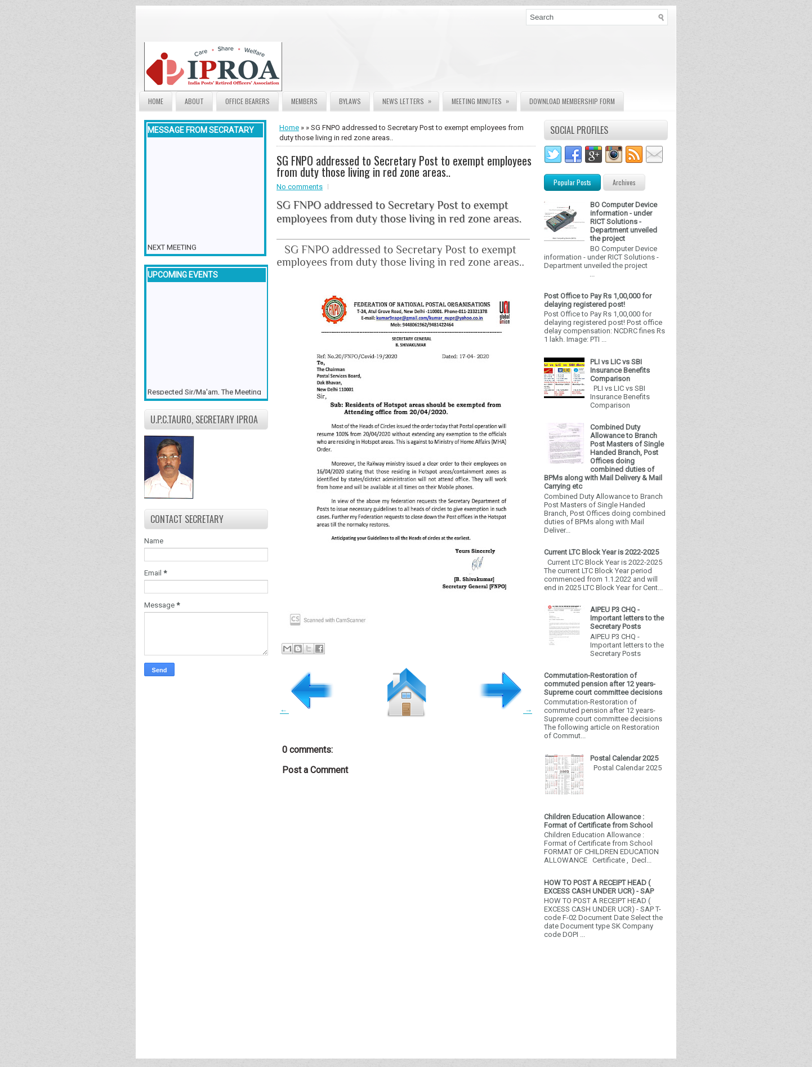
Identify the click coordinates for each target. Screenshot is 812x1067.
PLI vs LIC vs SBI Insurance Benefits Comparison (620, 370)
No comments (299, 186)
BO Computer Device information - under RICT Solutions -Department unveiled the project (623, 221)
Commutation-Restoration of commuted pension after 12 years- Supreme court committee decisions (603, 684)
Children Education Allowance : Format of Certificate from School (598, 820)
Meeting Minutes (484, 99)
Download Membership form (572, 101)
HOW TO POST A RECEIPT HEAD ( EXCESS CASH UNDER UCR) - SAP (599, 886)
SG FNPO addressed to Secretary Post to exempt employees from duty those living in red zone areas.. (404, 166)
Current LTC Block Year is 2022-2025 (601, 552)
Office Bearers (247, 101)
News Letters (410, 99)
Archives (624, 182)
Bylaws (350, 101)
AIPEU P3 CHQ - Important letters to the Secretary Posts (627, 618)
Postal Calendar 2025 (624, 758)
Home (155, 101)
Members (304, 101)
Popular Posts (572, 182)
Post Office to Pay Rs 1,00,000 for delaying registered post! (598, 300)
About (194, 101)
